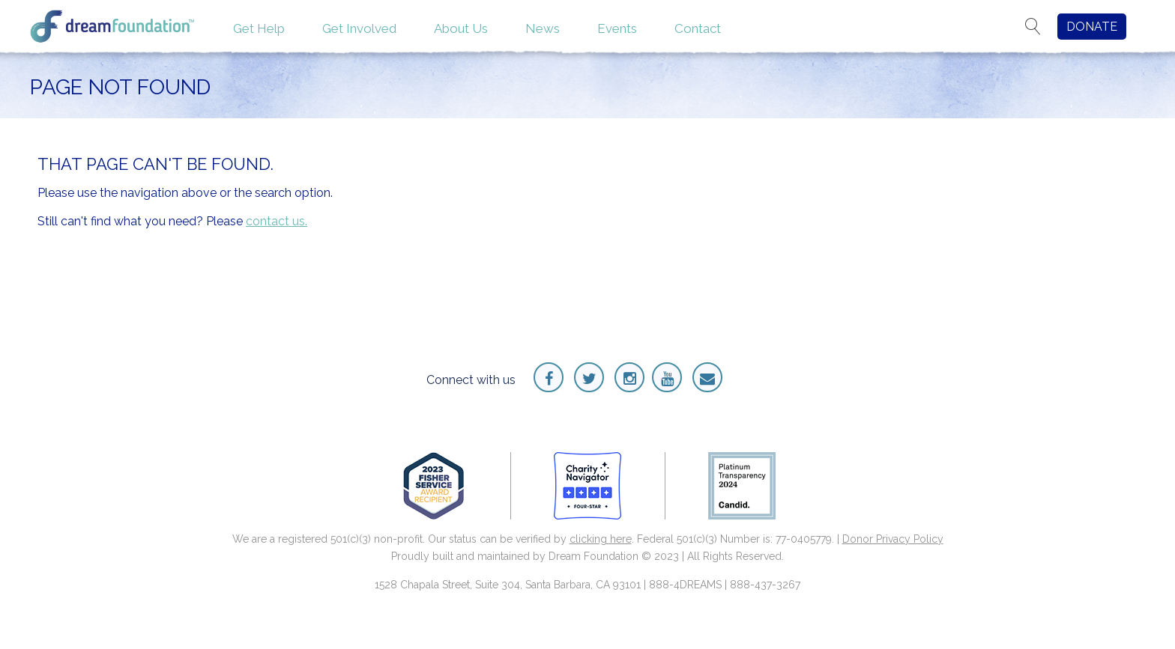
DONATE (1091, 26)
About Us (461, 28)
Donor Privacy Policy (892, 539)
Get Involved (359, 28)
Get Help (259, 28)
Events (617, 28)
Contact (697, 28)
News (542, 28)
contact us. (276, 221)
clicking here (601, 539)
